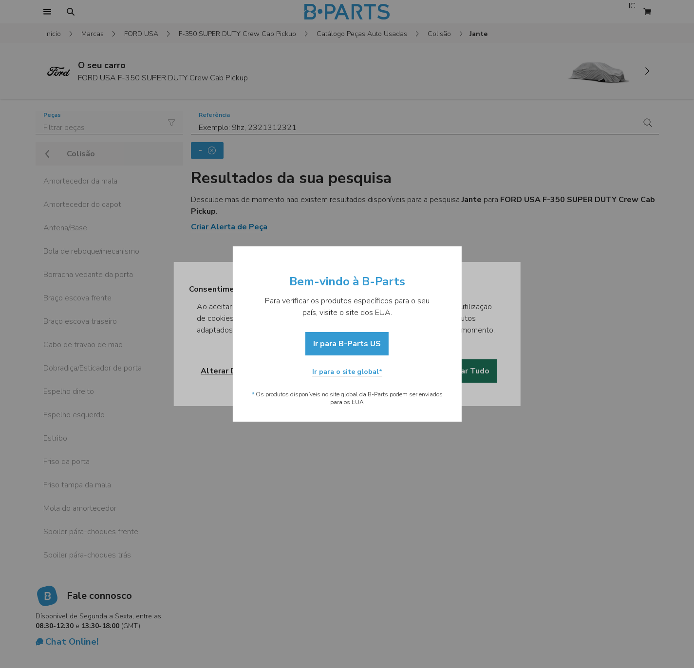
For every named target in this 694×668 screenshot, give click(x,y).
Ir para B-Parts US (347, 343)
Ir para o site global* (347, 371)
